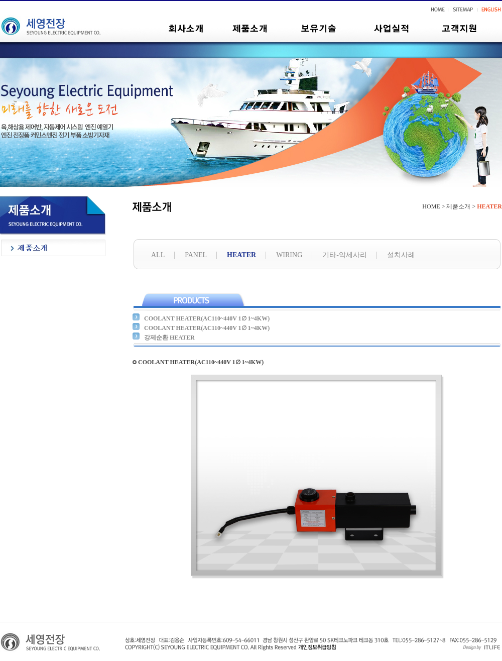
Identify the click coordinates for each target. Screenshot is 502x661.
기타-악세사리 (344, 255)
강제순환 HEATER (169, 337)
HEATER (241, 255)
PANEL (196, 255)
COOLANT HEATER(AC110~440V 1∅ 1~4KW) (207, 318)
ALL (158, 255)
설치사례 (401, 255)
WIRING (289, 255)
